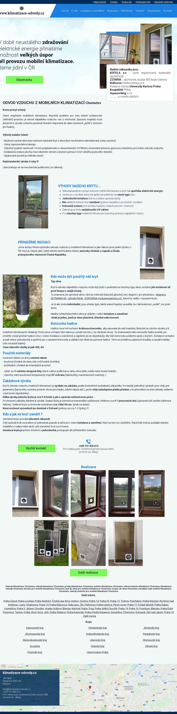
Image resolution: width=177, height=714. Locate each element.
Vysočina (35, 646)
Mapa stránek (99, 2)
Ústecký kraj (97, 646)
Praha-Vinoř (30, 612)
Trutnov (125, 601)
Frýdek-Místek (145, 604)
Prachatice (136, 601)
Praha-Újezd (10, 601)
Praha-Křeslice (151, 601)
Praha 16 (133, 608)
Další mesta (89, 616)
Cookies (114, 2)
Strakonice (32, 604)
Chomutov (128, 612)
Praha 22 (104, 601)
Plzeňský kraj (35, 652)
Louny (22, 604)
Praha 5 (21, 608)
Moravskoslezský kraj (35, 640)
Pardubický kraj (151, 633)
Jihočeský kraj (151, 627)
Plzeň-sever (119, 604)
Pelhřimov (90, 604)
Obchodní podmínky (163, 2)
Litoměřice (10, 608)
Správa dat (127, 2)
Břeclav (67, 608)
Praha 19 (123, 608)
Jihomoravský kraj (35, 633)
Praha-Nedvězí (43, 601)
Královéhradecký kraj (97, 633)
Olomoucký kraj (151, 640)
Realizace (112, 10)
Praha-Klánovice (58, 604)
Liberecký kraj (97, 640)
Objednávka (153, 10)
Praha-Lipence (104, 604)
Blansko (155, 608)
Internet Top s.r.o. (167, 711)
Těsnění (139, 10)
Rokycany (73, 604)
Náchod (76, 608)
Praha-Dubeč (161, 604)
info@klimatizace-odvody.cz (16, 689)
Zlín (82, 604)
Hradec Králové (53, 608)
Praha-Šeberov (58, 612)
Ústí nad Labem (154, 612)
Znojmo (84, 601)
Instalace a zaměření (92, 10)
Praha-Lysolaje (26, 601)
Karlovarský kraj (35, 627)
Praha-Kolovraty (75, 612)
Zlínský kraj (151, 646)
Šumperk (140, 612)
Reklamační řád (143, 2)
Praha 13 (115, 601)
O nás (74, 10)
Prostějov (144, 608)
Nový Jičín (43, 612)
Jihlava (30, 608)
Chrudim (39, 608)
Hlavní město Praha (97, 652)
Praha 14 (94, 601)
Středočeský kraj (97, 627)
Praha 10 (169, 612)
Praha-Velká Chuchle (106, 608)
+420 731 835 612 (12, 692)
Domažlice (116, 612)
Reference (127, 10)
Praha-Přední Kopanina (97, 612)
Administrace (42, 711)
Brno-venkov (72, 601)
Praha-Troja (87, 608)
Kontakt (167, 10)
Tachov (19, 612)
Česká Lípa (58, 601)
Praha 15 (44, 604)
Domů (65, 10)
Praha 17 (132, 604)
